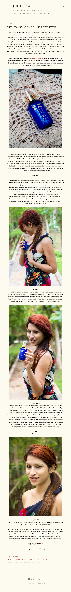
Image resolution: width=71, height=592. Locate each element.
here (37, 434)
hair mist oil (33, 559)
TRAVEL (21, 14)
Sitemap (35, 586)
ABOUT (28, 14)
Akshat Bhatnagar (40, 549)
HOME (15, 14)
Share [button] (8, 556)
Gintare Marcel (41, 583)
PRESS (34, 14)
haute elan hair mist (42, 559)
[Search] (63, 5)
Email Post (15, 556)
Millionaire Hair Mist (36, 58)
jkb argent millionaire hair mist (16, 562)
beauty (13, 559)
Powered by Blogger (35, 579)
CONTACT (54, 14)
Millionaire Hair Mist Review (33, 562)
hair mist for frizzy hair (22, 559)
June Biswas (23, 6)
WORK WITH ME (44, 14)
